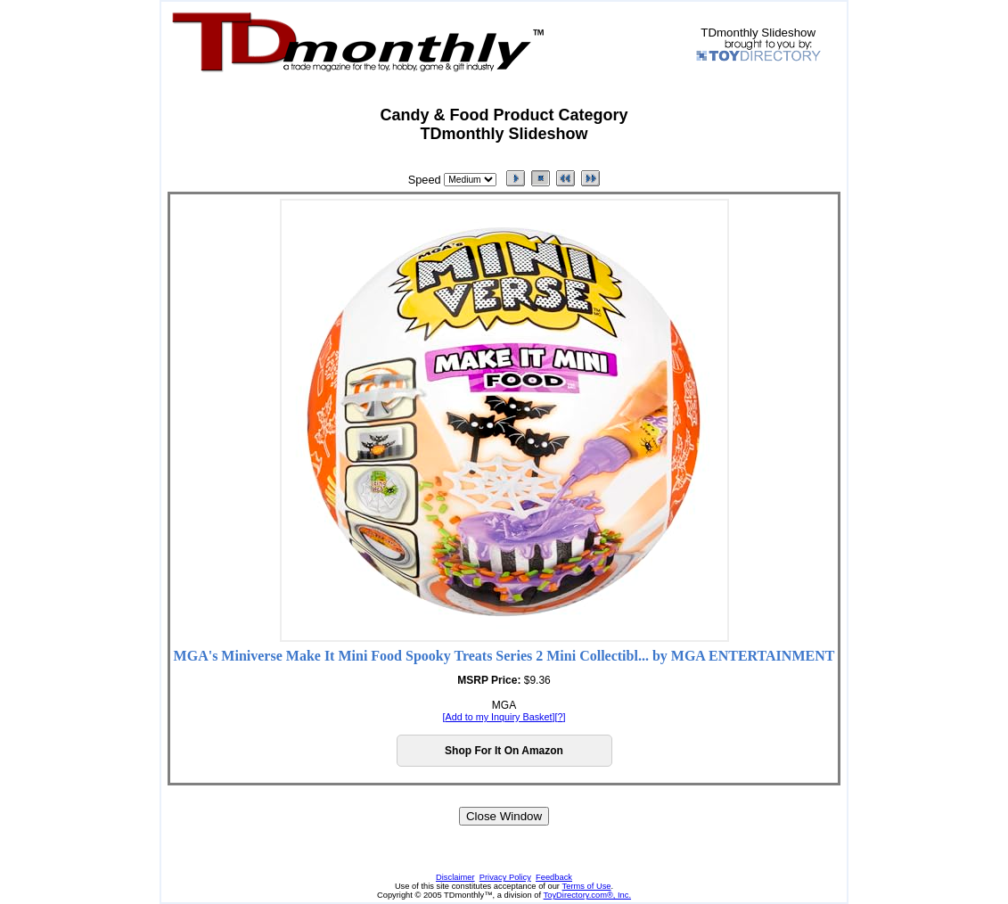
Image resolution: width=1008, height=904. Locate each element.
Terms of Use (586, 886)
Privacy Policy (505, 877)
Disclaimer (455, 877)
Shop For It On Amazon (504, 750)
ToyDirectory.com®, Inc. (587, 895)
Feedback (554, 877)
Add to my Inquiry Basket (498, 716)
